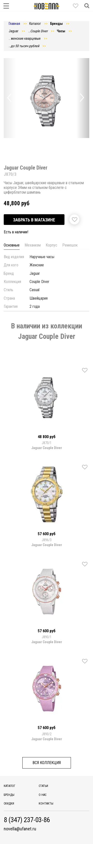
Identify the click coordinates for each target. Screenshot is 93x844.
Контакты (46, 803)
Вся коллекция (46, 762)
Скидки (9, 803)
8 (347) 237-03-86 (27, 820)
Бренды (9, 795)
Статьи (43, 786)
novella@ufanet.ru (20, 828)
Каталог (9, 786)
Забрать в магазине (34, 219)
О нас (42, 795)
